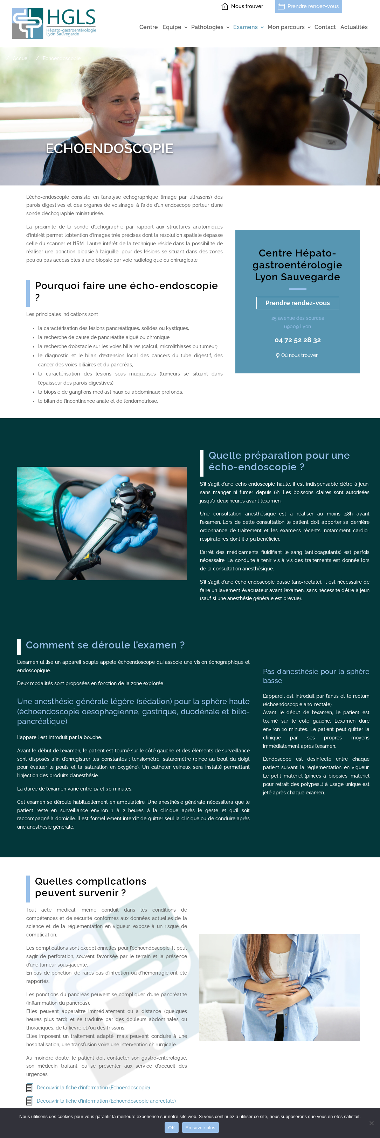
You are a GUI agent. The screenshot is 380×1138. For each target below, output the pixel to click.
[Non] (371, 1122)
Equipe (172, 27)
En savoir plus (200, 1127)
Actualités (354, 27)
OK (171, 1127)
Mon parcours (286, 27)
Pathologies (207, 27)
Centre (148, 27)
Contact (325, 27)
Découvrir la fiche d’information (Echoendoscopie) (93, 1087)
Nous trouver (247, 6)
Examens (245, 27)
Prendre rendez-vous (313, 6)
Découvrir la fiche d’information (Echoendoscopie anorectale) (106, 1101)
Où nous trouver (299, 355)
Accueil (21, 58)
